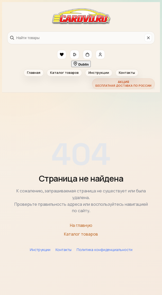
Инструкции (98, 72)
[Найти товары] (79, 37)
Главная (33, 72)
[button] (61, 54)
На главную (81, 225)
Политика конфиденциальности (104, 249)
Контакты (127, 72)
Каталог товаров (64, 72)
